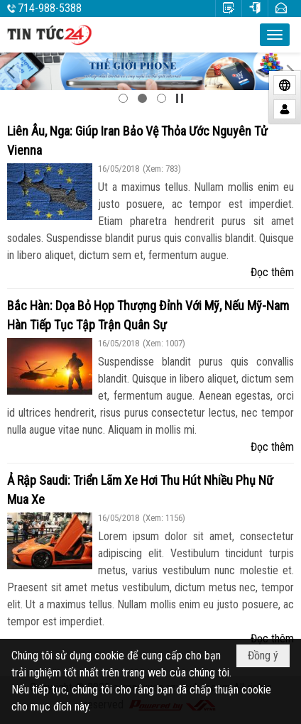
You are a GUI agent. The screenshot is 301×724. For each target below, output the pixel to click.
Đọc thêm (272, 272)
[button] (274, 35)
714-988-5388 (50, 8)
